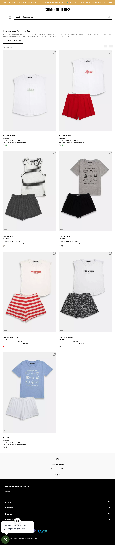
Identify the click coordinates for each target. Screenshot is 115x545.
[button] (63, 17)
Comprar (15, 2)
